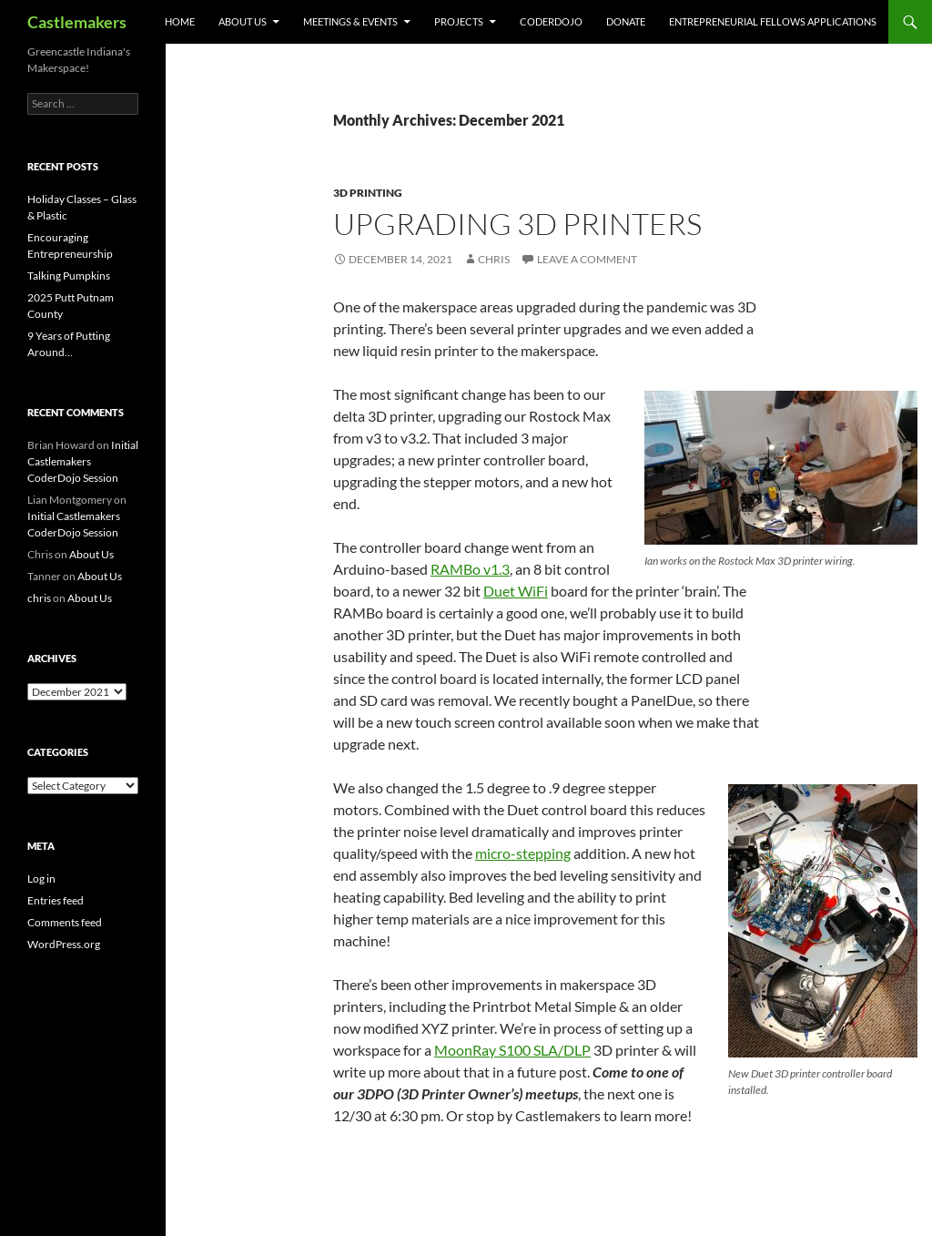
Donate (625, 21)
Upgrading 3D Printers (517, 223)
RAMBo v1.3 (470, 568)
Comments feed (64, 922)
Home (180, 21)
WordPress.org (63, 944)
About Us (242, 21)
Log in (41, 878)
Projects (458, 21)
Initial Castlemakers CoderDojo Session (82, 461)
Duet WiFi (515, 590)
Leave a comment (587, 259)
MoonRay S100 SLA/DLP (512, 1049)
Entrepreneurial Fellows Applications (772, 21)
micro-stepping (523, 853)
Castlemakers (77, 22)
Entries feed (55, 900)
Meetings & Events (350, 21)
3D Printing (367, 192)
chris (494, 259)
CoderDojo (551, 21)
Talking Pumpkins (68, 275)
